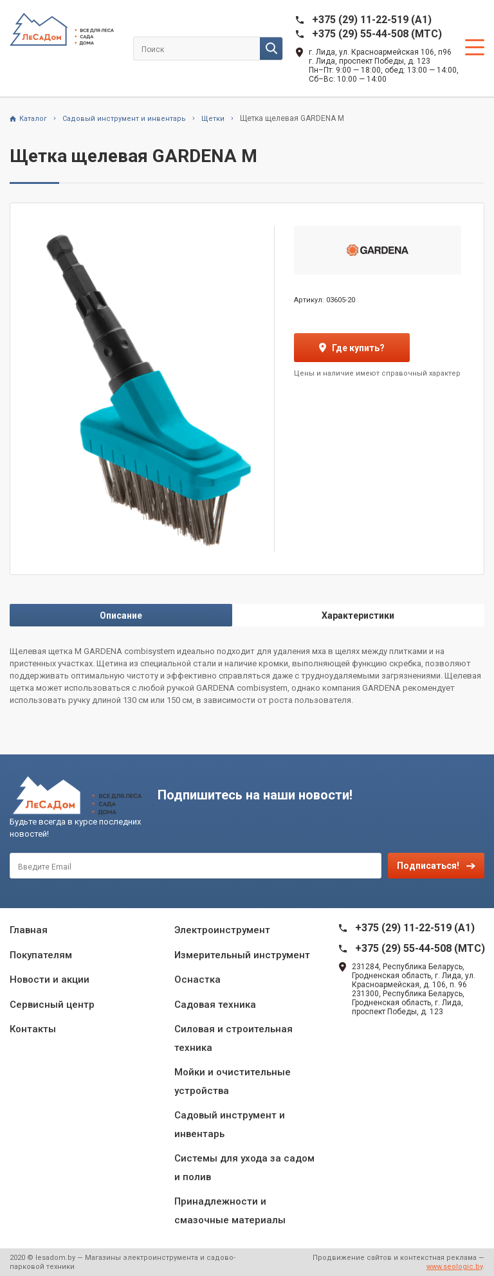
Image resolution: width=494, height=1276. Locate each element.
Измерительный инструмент (242, 955)
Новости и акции (49, 979)
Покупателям (41, 955)
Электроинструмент (222, 930)
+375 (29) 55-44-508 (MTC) (377, 34)
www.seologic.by (454, 1266)
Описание (121, 615)
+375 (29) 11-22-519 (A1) (372, 20)
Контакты (33, 1029)
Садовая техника (215, 1004)
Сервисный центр (52, 1004)
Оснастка (197, 979)
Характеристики (358, 615)
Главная (29, 930)
